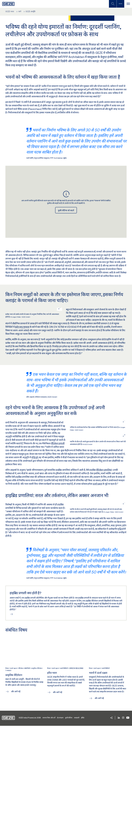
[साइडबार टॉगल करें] (120, 4)
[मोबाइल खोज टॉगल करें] (113, 4)
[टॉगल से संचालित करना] (128, 4)
